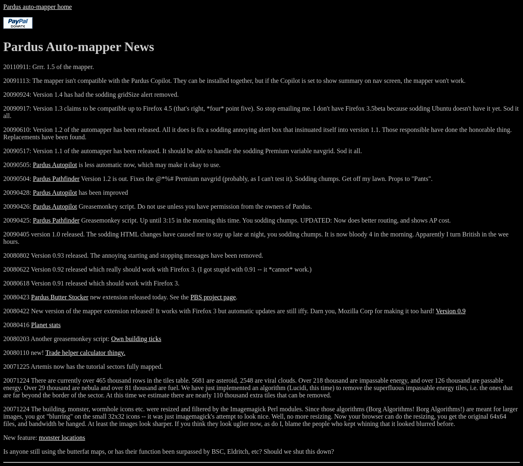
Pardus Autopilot (55, 164)
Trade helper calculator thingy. (85, 352)
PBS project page (213, 297)
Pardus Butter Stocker (59, 297)
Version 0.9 (451, 311)
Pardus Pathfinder (56, 178)
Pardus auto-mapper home (37, 6)
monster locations (62, 437)
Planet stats (45, 324)
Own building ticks (136, 338)
